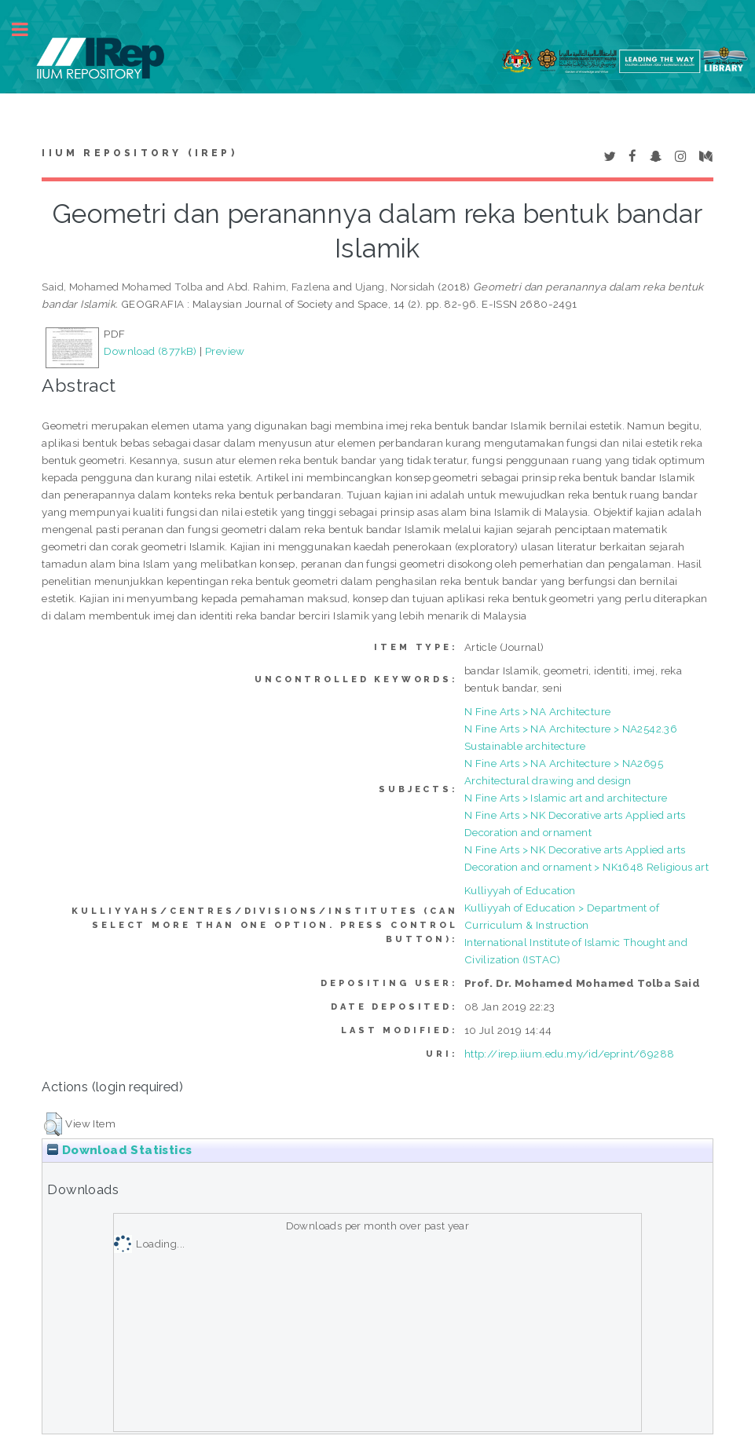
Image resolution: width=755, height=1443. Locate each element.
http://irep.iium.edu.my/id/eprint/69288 (569, 1053)
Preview (225, 351)
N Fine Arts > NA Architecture (537, 711)
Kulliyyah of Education (520, 890)
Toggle (28, 29)
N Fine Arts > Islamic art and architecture (566, 797)
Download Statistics (119, 1150)
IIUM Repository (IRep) (139, 153)
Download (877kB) (150, 351)
